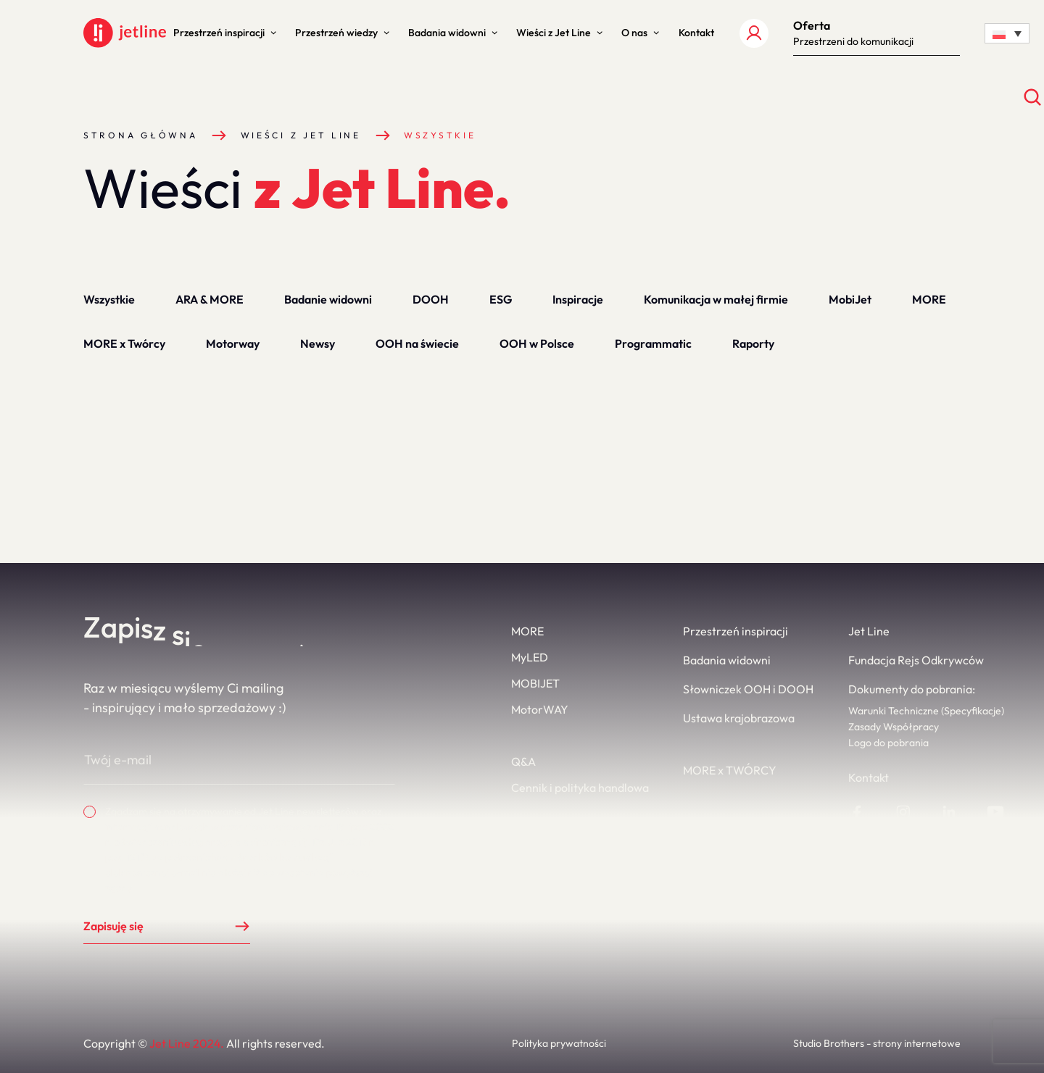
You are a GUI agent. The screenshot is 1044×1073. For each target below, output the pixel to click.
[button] (224, 33)
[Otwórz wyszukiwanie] (1033, 98)
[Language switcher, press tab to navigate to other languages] (1007, 33)
